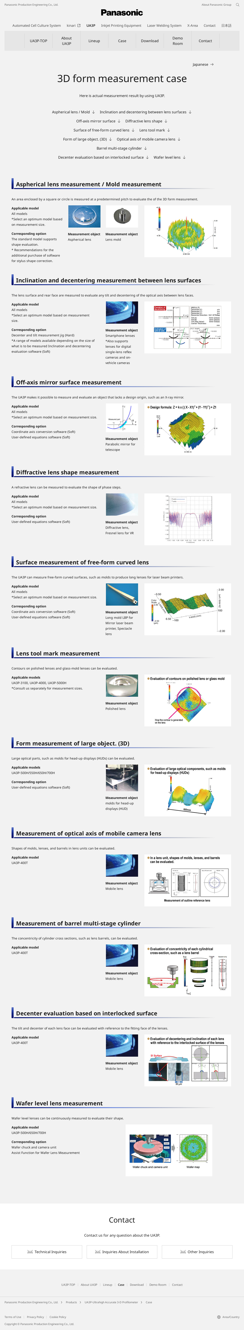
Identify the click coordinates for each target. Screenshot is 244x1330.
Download (150, 40)
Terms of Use (13, 1317)
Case (122, 40)
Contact (205, 40)
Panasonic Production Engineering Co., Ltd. (31, 1302)
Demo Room (177, 41)
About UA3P (66, 41)
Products (71, 1302)
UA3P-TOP (38, 40)
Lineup (94, 40)
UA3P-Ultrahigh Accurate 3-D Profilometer (111, 1302)
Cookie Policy (58, 1317)
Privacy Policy (35, 1317)
